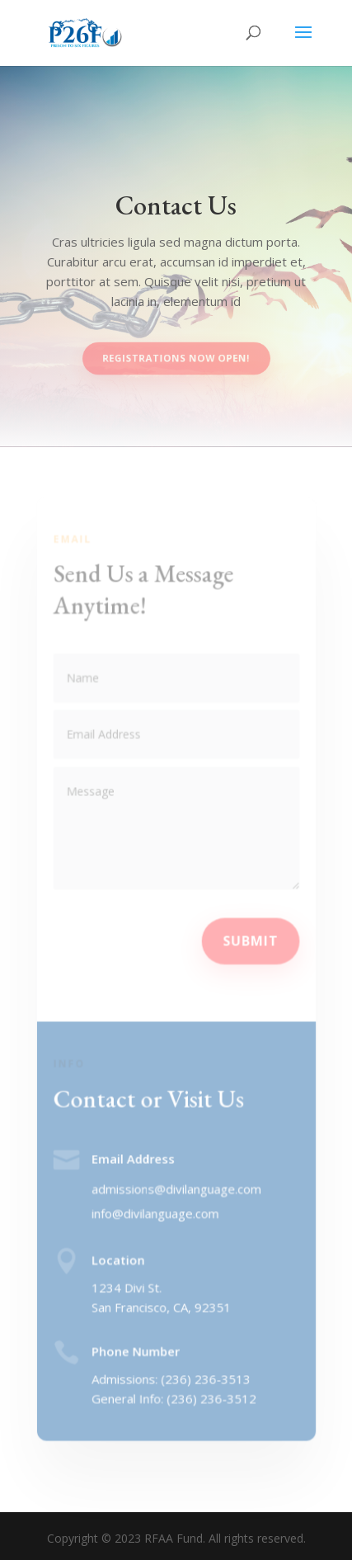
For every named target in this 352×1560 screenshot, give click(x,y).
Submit (249, 940)
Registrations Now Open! (176, 358)
